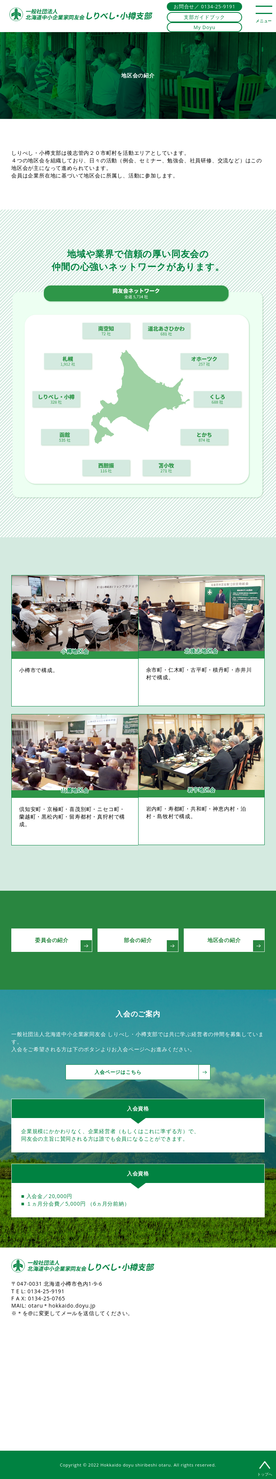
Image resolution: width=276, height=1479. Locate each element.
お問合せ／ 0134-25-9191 (204, 6)
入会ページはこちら (147, 1072)
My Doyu (204, 27)
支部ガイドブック (204, 17)
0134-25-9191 (46, 1291)
